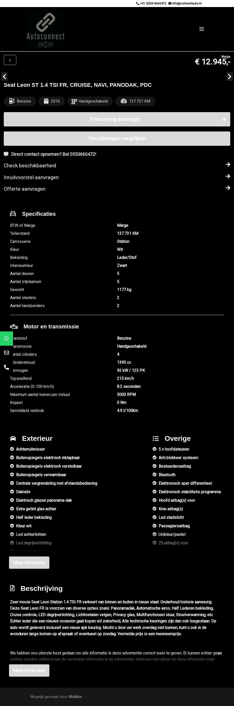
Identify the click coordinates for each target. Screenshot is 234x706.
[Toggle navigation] (201, 29)
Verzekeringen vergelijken (117, 138)
